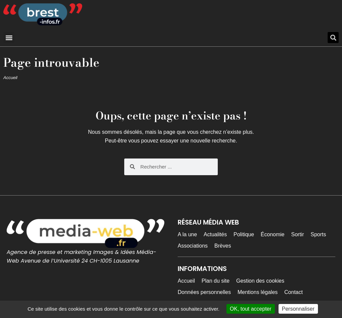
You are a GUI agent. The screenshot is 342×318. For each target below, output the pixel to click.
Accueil (10, 77)
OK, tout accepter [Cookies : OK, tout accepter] (251, 309)
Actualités (215, 234)
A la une (187, 234)
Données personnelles (204, 292)
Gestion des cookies (260, 281)
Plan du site (216, 281)
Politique (243, 234)
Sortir (297, 234)
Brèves (222, 246)
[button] (8, 37)
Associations (193, 246)
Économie (273, 234)
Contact (293, 292)
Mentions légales (257, 292)
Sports (318, 234)
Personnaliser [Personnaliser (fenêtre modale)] (298, 309)
